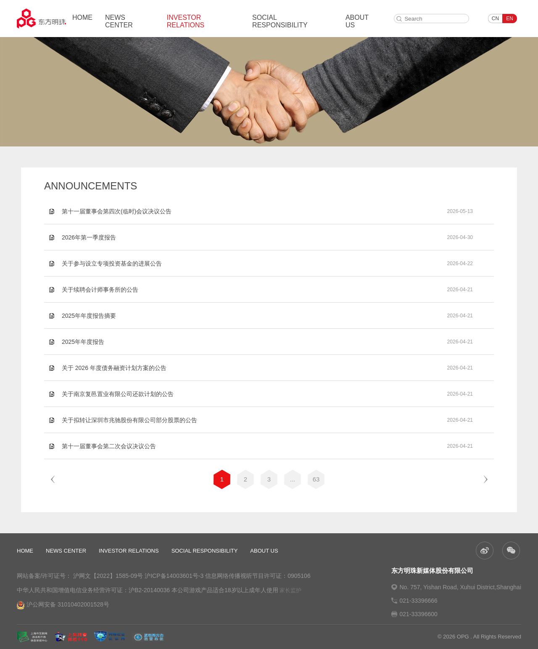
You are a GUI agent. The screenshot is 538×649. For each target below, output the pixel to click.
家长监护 (290, 590)
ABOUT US (357, 21)
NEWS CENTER (119, 21)
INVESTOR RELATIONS (186, 21)
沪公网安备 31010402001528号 (63, 605)
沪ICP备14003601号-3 (174, 575)
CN (495, 18)
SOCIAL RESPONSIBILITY (280, 21)
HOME (82, 17)
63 (316, 479)
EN (509, 18)
